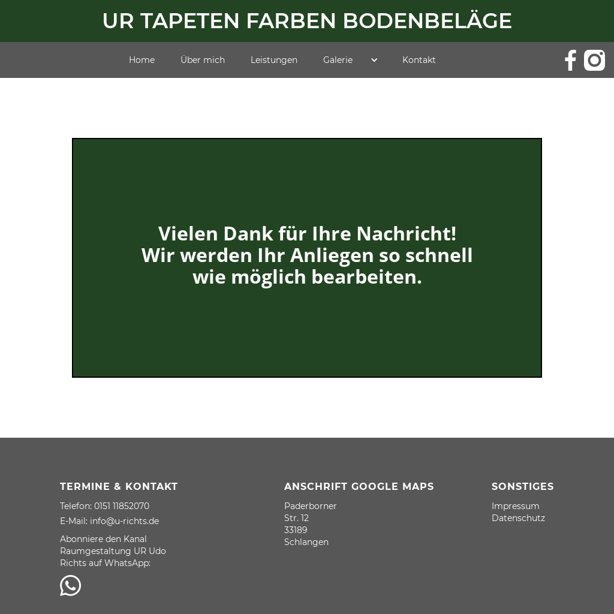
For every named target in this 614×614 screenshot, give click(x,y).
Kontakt (419, 60)
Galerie (338, 60)
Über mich (202, 60)
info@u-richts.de (124, 521)
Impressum (516, 506)
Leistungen (274, 60)
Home (142, 60)
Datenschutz (518, 518)
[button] (350, 60)
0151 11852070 (121, 506)
